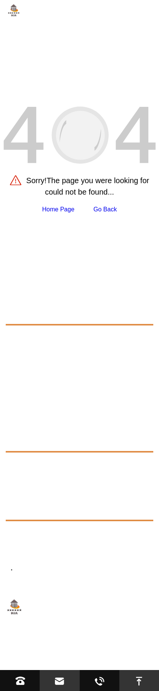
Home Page (58, 209)
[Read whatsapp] (99, 680)
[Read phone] (20, 680)
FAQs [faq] (20, 463)
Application (26, 423)
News (15, 492)
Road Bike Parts (35, 349)
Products (23, 314)
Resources (25, 441)
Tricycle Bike (30, 363)
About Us (21, 406)
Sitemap (74, 649)
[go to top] (139, 680)
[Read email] (59, 680)
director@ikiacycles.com (73, 552)
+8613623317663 (57, 533)
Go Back (105, 209)
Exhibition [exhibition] (26, 477)
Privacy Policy (109, 649)
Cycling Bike (30, 336)
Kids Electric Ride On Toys (49, 391)
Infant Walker (31, 377)
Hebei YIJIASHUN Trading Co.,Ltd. (102, 639)
